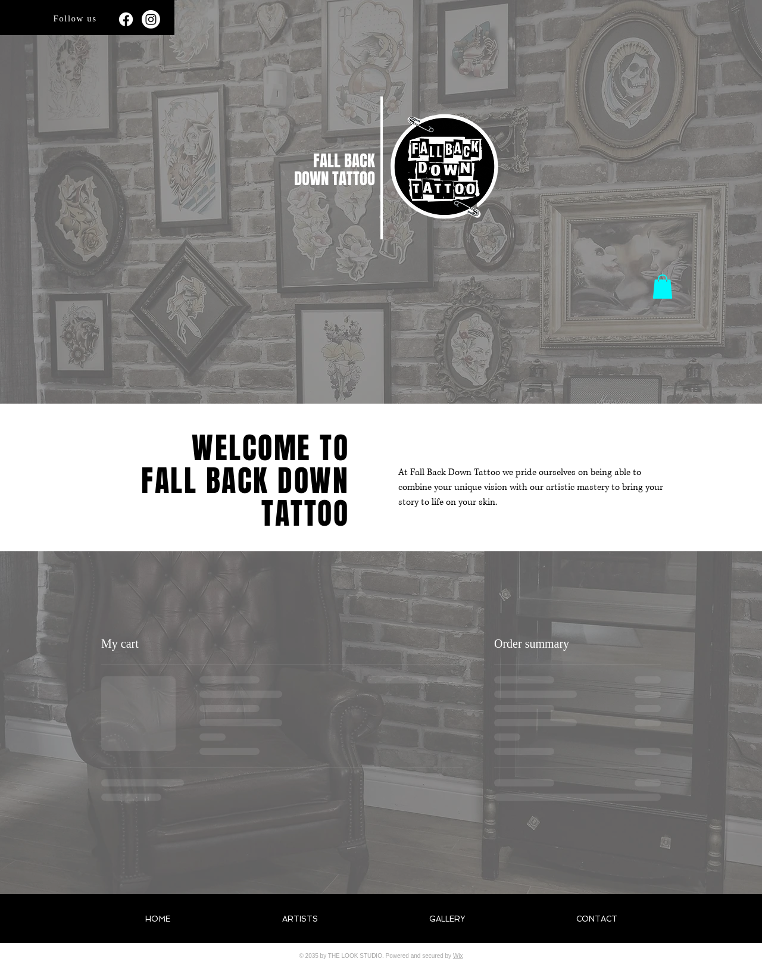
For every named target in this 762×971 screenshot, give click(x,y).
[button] (662, 286)
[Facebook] (126, 19)
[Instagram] (151, 19)
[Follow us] (76, 18)
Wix (458, 956)
